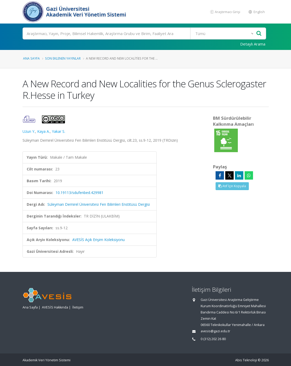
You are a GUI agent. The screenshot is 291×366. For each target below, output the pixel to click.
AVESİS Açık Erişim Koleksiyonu (98, 239)
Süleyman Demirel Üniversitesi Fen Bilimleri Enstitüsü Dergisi (98, 204)
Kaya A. (43, 131)
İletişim (77, 307)
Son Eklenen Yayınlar (63, 58)
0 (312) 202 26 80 (213, 339)
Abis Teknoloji (246, 360)
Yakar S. (58, 131)
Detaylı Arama (252, 44)
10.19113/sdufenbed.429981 (79, 192)
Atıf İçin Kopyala (232, 186)
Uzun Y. (29, 131)
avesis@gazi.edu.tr (215, 331)
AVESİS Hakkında (55, 307)
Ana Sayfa (31, 58)
